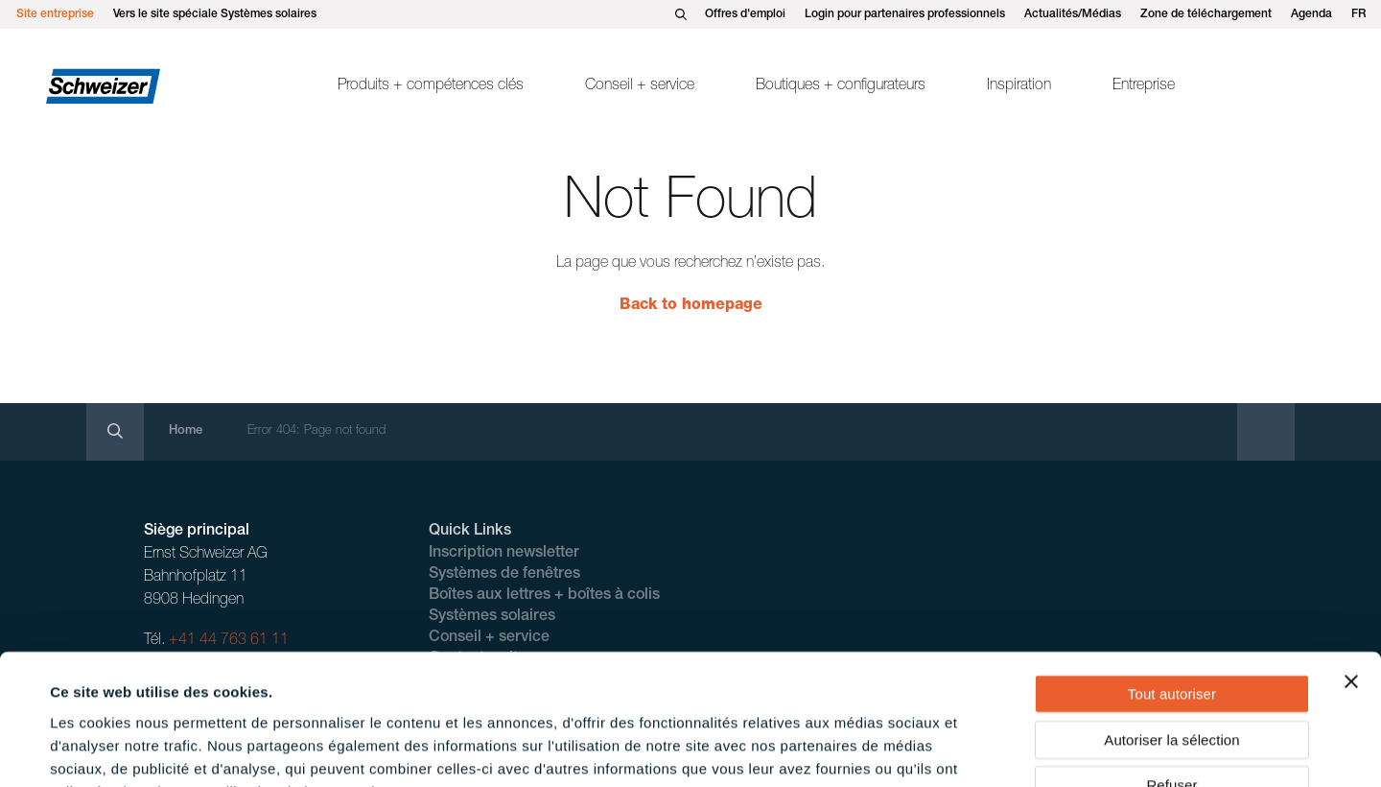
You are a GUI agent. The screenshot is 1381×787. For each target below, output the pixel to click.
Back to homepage (691, 306)
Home (185, 431)
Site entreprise (55, 14)
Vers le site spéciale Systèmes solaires (214, 14)
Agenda (1311, 14)
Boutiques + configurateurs (840, 86)
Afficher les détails (855, 749)
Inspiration (1019, 86)
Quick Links (470, 531)
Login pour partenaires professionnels (905, 14)
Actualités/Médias (1072, 14)
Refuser (1171, 665)
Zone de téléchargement (1206, 14)
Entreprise (1143, 86)
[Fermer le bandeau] (1351, 562)
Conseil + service (639, 86)
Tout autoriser (1172, 574)
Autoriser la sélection (1171, 620)
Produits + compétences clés (431, 86)
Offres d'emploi (745, 14)
